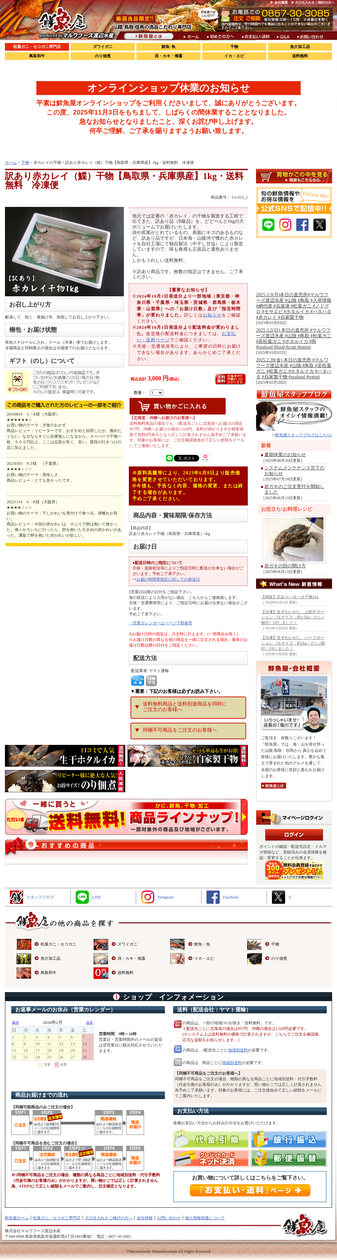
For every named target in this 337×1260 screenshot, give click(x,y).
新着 (266, 445)
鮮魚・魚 (202, 944)
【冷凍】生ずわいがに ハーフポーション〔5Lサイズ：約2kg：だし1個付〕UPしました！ (293, 643)
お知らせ (212, 315)
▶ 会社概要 (279, 2)
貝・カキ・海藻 (168, 56)
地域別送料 (238, 1050)
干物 (234, 46)
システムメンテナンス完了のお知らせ (294, 470)
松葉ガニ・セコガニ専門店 (37, 46)
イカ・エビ (234, 56)
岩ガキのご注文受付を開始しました (294, 489)
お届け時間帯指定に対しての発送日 (168, 579)
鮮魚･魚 (168, 46)
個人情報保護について (205, 1218)
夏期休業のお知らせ (285, 454)
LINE (96, 897)
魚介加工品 (300, 46)
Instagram (165, 897)
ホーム (11, 162)
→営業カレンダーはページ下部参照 (160, 623)
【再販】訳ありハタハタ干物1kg (289, 597)
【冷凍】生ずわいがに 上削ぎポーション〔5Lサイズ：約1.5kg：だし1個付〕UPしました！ (292, 617)
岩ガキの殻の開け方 (285, 565)
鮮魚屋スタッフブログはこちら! (303, 435)
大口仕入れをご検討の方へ (108, 1218)
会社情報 (145, 1218)
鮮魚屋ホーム (17, 1218)
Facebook (231, 897)
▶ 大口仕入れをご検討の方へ (313, 2)
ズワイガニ (103, 46)
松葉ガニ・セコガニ (58, 944)
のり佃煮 (103, 56)
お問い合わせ (169, 1218)
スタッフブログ (40, 897)
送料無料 (300, 56)
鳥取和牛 (37, 56)
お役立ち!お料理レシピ (286, 509)
